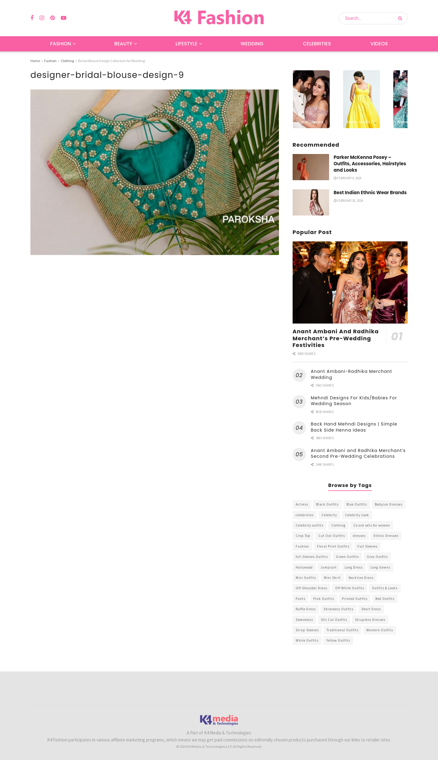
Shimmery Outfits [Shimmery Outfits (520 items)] (338, 609)
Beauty (123, 43)
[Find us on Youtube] (63, 18)
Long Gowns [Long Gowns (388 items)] (380, 567)
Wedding (252, 43)
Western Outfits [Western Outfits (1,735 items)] (379, 630)
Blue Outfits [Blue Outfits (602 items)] (356, 504)
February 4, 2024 (347, 178)
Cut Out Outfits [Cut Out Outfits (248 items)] (331, 536)
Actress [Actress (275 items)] (302, 504)
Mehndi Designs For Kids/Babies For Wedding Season (354, 401)
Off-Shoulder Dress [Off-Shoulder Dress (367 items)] (311, 588)
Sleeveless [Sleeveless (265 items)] (304, 620)
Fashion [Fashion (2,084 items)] (302, 546)
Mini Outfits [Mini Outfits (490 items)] (306, 578)
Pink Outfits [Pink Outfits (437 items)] (323, 599)
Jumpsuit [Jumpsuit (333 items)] (329, 567)
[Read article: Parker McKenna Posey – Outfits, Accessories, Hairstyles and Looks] (311, 167)
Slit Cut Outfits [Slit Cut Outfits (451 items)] (334, 620)
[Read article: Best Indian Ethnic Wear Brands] (311, 202)
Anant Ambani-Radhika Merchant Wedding (351, 374)
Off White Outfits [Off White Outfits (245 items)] (349, 588)
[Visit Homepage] (219, 18)
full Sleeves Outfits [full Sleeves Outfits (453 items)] (312, 557)
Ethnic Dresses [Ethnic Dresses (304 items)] (386, 536)
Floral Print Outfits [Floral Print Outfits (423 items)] (333, 546)
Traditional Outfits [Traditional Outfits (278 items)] (342, 630)
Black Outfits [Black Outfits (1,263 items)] (327, 504)
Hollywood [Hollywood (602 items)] (304, 567)
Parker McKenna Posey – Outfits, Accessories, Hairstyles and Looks (370, 163)
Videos (379, 43)
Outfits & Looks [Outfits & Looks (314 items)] (385, 588)
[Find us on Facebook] (31, 18)
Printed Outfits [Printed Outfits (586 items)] (354, 599)
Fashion (60, 43)
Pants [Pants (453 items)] (300, 599)
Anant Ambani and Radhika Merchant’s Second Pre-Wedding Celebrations (358, 453)
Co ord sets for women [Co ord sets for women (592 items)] (371, 525)
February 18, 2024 (348, 200)
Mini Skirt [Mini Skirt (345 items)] (332, 578)
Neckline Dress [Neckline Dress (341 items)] (361, 578)
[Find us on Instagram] (42, 18)
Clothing (67, 60)
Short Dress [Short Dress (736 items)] (371, 609)
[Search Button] (401, 18)
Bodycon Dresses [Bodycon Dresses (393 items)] (388, 504)
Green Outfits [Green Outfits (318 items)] (347, 557)
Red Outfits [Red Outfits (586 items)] (385, 599)
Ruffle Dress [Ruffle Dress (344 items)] (306, 609)
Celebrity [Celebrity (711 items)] (329, 515)
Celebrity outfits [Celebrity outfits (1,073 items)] (309, 525)
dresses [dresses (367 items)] (359, 536)
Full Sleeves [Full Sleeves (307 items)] (367, 546)
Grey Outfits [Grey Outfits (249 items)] (377, 557)
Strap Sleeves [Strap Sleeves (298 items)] (307, 630)
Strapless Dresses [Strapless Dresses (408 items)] (370, 620)
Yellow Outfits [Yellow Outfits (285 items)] (338, 640)
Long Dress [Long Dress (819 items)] (354, 567)
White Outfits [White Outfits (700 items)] (307, 640)
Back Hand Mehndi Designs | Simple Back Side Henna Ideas (354, 427)
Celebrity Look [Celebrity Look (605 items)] (357, 515)
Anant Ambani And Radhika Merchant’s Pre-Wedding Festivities (336, 338)
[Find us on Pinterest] (52, 18)
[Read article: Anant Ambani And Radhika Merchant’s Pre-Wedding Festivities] (350, 282)
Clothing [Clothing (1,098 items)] (338, 525)
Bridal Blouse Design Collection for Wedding (111, 60)
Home (35, 60)
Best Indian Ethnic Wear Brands (370, 192)
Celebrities (317, 43)
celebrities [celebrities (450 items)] (305, 515)
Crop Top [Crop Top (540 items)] (303, 536)
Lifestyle (186, 43)
